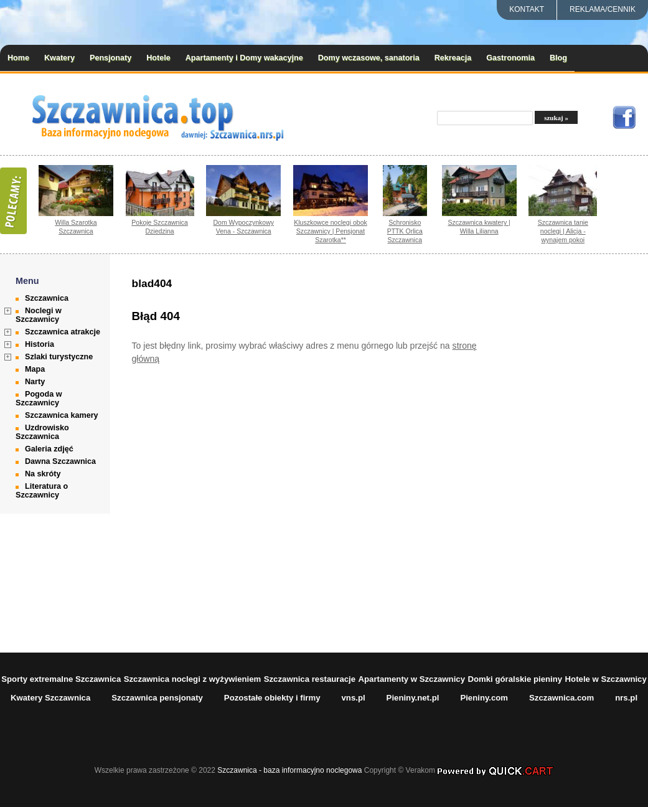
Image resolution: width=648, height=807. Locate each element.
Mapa (35, 369)
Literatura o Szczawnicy (42, 490)
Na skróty (42, 474)
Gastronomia (510, 58)
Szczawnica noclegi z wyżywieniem (192, 679)
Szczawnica (46, 298)
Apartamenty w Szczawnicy (412, 679)
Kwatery (59, 58)
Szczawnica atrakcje (62, 332)
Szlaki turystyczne (59, 356)
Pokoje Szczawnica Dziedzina (159, 227)
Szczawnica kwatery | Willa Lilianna (479, 227)
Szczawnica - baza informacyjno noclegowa (289, 770)
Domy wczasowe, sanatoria (369, 58)
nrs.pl (626, 697)
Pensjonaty (110, 58)
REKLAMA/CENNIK (603, 9)
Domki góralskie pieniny (514, 679)
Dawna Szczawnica (60, 461)
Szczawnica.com (561, 697)
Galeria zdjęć (49, 449)
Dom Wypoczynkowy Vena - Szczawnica (244, 227)
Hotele (158, 58)
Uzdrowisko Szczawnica (42, 432)
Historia (39, 344)
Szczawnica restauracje (309, 679)
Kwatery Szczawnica (50, 697)
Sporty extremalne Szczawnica (61, 679)
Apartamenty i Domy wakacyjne (244, 58)
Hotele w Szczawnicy (606, 679)
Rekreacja (453, 58)
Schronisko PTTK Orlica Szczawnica (405, 231)
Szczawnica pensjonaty (157, 697)
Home (18, 58)
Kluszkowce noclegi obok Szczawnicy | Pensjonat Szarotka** (330, 231)
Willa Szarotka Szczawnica (75, 227)
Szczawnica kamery (61, 415)
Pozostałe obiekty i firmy (272, 697)
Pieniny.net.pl (413, 697)
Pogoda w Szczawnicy (39, 398)
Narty (35, 381)
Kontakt (526, 9)
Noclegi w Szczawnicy (39, 315)
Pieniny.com (484, 697)
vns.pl (353, 697)
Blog (558, 58)
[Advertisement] (586, 453)
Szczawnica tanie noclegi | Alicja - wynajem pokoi (563, 231)
